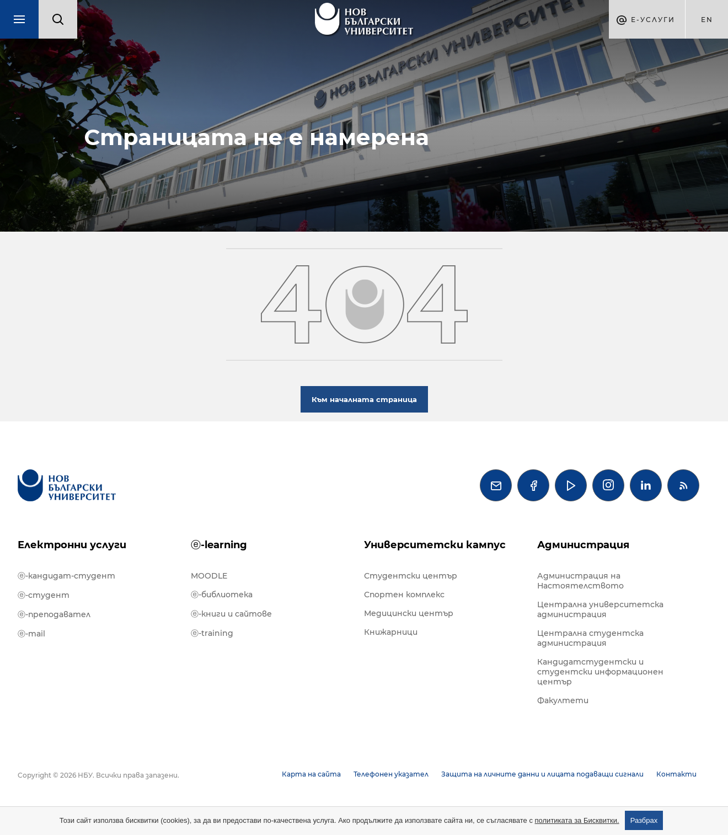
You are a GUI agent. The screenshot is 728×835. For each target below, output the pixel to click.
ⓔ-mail (31, 634)
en (707, 19)
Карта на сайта (311, 774)
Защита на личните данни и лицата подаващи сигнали (542, 774)
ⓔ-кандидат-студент (66, 576)
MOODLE (209, 576)
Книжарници (390, 632)
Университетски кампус (435, 545)
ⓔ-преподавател (54, 614)
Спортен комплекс (404, 595)
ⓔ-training (212, 633)
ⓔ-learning (219, 545)
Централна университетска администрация (600, 609)
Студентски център (410, 576)
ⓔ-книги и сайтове (231, 614)
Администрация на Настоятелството (580, 581)
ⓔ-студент (43, 595)
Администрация (583, 545)
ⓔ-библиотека (222, 595)
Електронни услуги (72, 545)
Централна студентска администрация (590, 638)
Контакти (676, 774)
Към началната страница (364, 399)
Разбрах (644, 820)
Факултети (562, 700)
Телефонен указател (391, 774)
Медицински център (408, 613)
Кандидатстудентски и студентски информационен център (600, 672)
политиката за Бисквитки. (577, 820)
